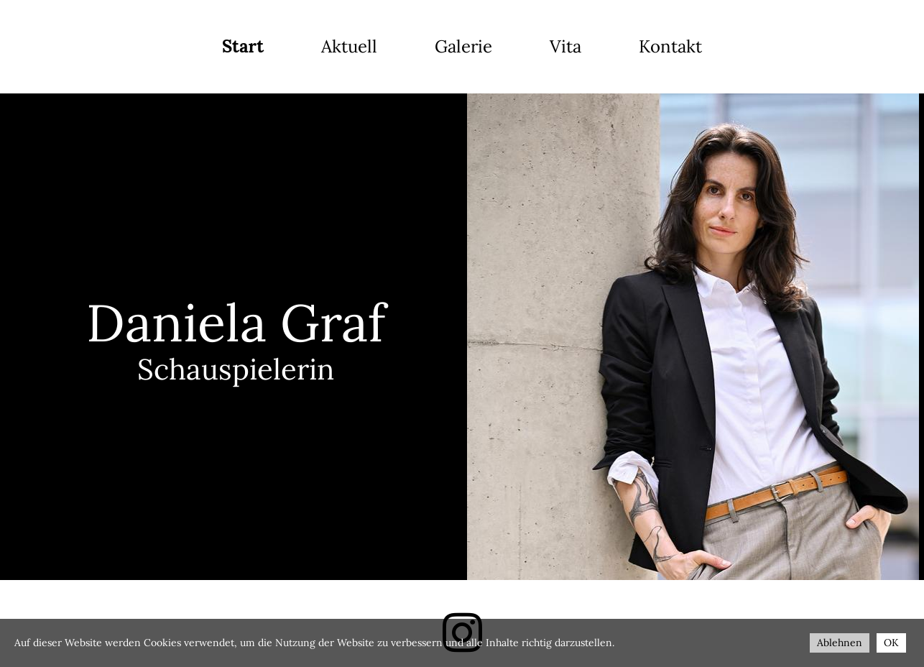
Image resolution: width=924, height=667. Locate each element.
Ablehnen (839, 642)
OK (891, 642)
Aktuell (349, 46)
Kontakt (670, 46)
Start (243, 46)
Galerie (463, 46)
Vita (565, 46)
